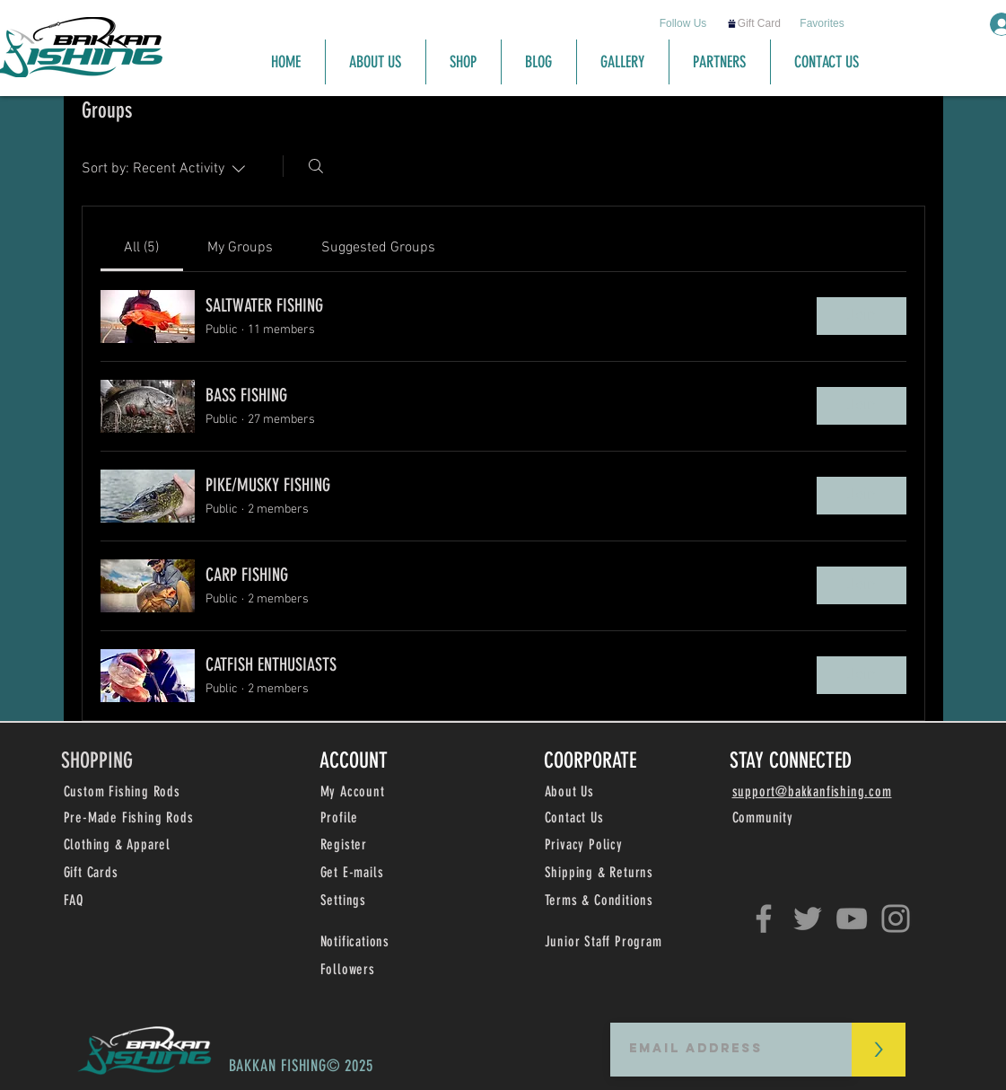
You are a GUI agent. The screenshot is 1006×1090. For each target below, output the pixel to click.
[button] (352, 874)
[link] (141, 248)
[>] (878, 1050)
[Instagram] (895, 918)
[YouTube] (851, 918)
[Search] (316, 166)
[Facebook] (764, 918)
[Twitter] (808, 918)
